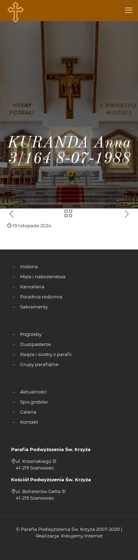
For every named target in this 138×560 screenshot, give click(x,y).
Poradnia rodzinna (41, 296)
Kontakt (29, 422)
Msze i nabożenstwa (43, 276)
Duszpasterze (35, 344)
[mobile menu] (129, 10)
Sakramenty (34, 306)
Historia (29, 266)
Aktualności (33, 391)
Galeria (28, 412)
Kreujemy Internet (82, 535)
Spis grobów (34, 402)
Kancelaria (32, 286)
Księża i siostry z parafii (46, 354)
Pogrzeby (31, 334)
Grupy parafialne (39, 364)
